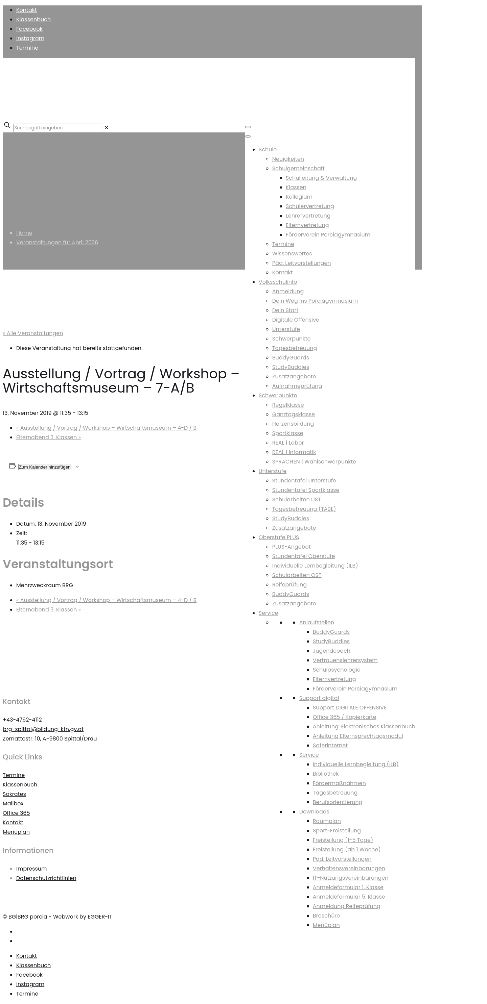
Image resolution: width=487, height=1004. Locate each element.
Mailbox (13, 803)
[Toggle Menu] (248, 127)
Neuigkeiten (288, 159)
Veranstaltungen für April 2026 (57, 242)
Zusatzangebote (294, 376)
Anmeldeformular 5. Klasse (349, 897)
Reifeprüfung (289, 584)
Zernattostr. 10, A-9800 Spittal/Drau (50, 739)
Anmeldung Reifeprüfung (346, 906)
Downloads (314, 811)
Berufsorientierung (338, 802)
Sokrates (14, 794)
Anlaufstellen (316, 622)
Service (268, 613)
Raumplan (327, 821)
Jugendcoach (331, 651)
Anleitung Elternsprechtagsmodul (358, 736)
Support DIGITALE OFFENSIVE (350, 707)
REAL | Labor (288, 443)
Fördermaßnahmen (339, 783)
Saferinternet (330, 745)
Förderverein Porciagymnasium (328, 235)
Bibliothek (326, 774)
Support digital (319, 698)
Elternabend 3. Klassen (48, 437)
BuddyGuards (290, 357)
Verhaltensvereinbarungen (349, 868)
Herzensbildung (293, 424)
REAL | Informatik (294, 452)
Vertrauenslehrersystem (345, 660)
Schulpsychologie (337, 670)
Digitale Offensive (295, 320)
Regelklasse (288, 405)
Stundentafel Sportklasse (306, 490)
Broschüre (326, 916)
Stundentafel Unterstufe (304, 480)
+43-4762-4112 (22, 720)
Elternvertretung (307, 225)
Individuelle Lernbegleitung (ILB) (315, 566)
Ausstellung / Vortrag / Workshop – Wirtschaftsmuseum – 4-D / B (106, 428)
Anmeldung (288, 291)
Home (24, 233)
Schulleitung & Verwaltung (321, 178)
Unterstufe (286, 329)
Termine (27, 48)
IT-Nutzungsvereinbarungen (351, 878)
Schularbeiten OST (297, 575)
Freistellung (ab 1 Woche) (347, 849)
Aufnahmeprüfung (297, 386)
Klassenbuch (33, 19)
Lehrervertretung (308, 216)
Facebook (29, 29)
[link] (106, 127)
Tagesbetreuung (294, 348)
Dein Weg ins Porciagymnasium (315, 301)
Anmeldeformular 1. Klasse (348, 887)
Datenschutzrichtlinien (46, 878)
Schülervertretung (310, 206)
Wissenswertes (292, 253)
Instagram (30, 38)
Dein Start (285, 310)
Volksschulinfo (278, 282)
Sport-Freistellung (337, 830)
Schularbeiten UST (296, 499)
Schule (268, 149)
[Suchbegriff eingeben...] (57, 128)
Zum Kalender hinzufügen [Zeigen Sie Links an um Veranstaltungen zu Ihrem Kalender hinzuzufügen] (45, 467)
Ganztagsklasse (293, 414)
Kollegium (299, 197)
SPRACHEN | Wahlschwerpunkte (314, 462)
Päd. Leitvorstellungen (301, 263)
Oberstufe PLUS (279, 537)
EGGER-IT (100, 917)
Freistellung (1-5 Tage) (343, 840)
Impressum (31, 869)
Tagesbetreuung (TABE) (304, 509)
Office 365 (16, 813)
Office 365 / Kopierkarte (344, 717)
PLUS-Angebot (291, 547)
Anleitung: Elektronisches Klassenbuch (364, 726)
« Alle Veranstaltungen (33, 333)
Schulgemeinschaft (298, 168)
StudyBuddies (290, 367)
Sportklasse (287, 433)
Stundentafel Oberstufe (303, 556)
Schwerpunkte (291, 339)
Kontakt (26, 10)
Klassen (296, 187)
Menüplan (326, 925)
